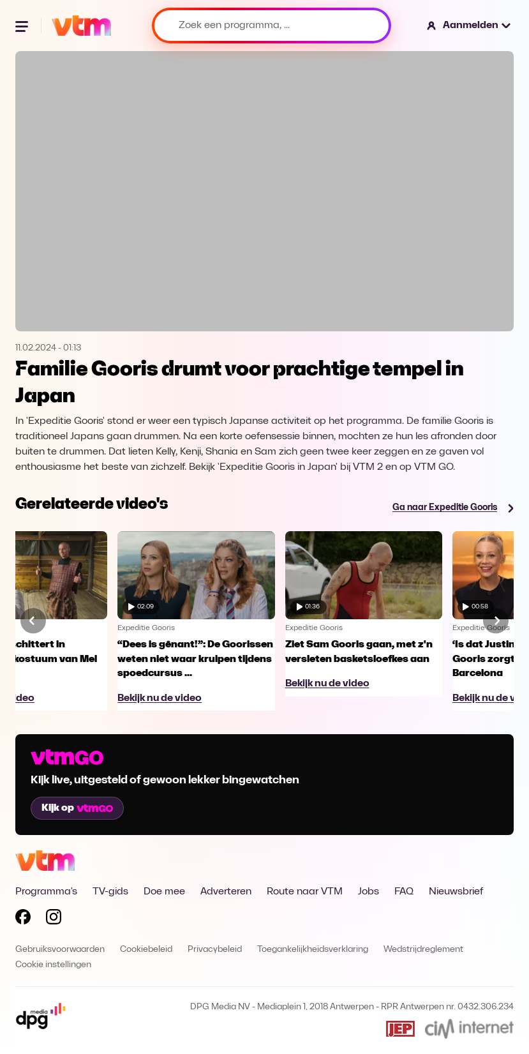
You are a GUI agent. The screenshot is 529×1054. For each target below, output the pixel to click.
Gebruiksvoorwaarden (60, 949)
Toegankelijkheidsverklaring (312, 949)
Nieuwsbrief (456, 892)
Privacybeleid (215, 949)
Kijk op (77, 808)
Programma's (46, 892)
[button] (469, 25)
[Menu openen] (23, 25)
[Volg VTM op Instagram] (53, 919)
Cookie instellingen (53, 965)
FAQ (404, 892)
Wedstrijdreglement (423, 949)
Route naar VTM (305, 892)
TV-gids (110, 892)
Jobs (368, 892)
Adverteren (225, 892)
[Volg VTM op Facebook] (23, 919)
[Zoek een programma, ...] (271, 25)
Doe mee (164, 892)
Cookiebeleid (146, 949)
